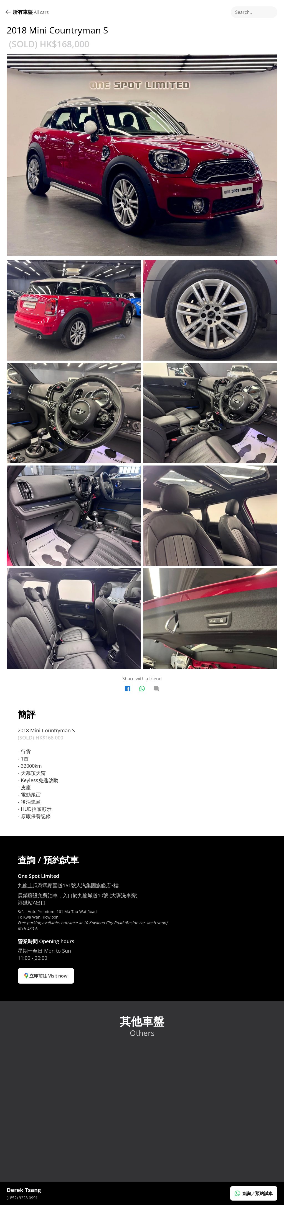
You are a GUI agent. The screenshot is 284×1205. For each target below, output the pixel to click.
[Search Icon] (254, 12)
